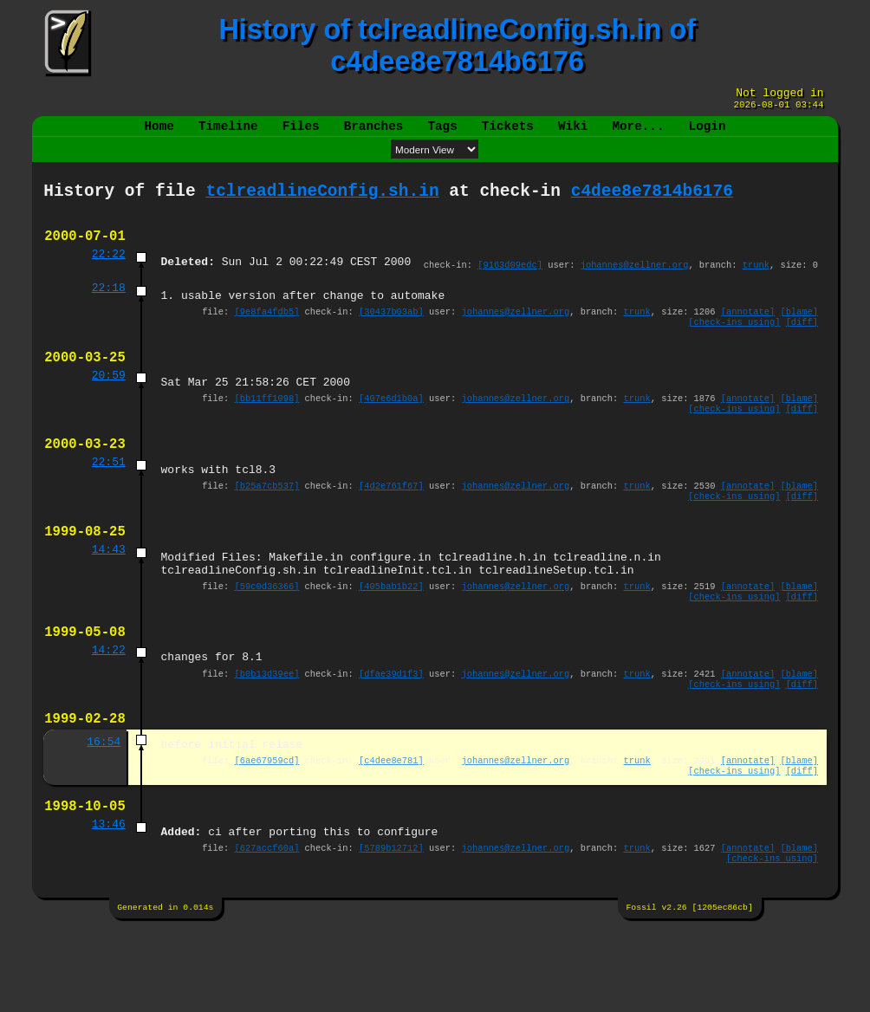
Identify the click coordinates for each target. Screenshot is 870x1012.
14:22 (109, 709)
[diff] (802, 345)
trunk (756, 282)
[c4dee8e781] (391, 832)
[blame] (799, 333)
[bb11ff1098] (267, 429)
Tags (442, 133)
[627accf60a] (267, 929)
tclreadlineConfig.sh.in (321, 201)
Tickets (508, 133)
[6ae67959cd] (267, 832)
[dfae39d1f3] (391, 736)
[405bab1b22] (391, 638)
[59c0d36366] (267, 638)
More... (638, 133)
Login (706, 133)
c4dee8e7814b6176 (652, 201)
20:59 (109, 404)
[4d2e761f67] (391, 526)
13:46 (109, 903)
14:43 (109, 597)
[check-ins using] (734, 345)
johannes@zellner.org (635, 282)
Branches (374, 133)
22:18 (109, 307)
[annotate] (748, 333)
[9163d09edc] (509, 282)
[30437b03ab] (391, 333)
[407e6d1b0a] (391, 429)
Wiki (573, 133)
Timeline (228, 133)
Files (301, 133)
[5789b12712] (391, 929)
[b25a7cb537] (267, 526)
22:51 (109, 500)
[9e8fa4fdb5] (267, 333)
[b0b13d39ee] (267, 736)
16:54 (103, 811)
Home (159, 133)
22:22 (109, 271)
